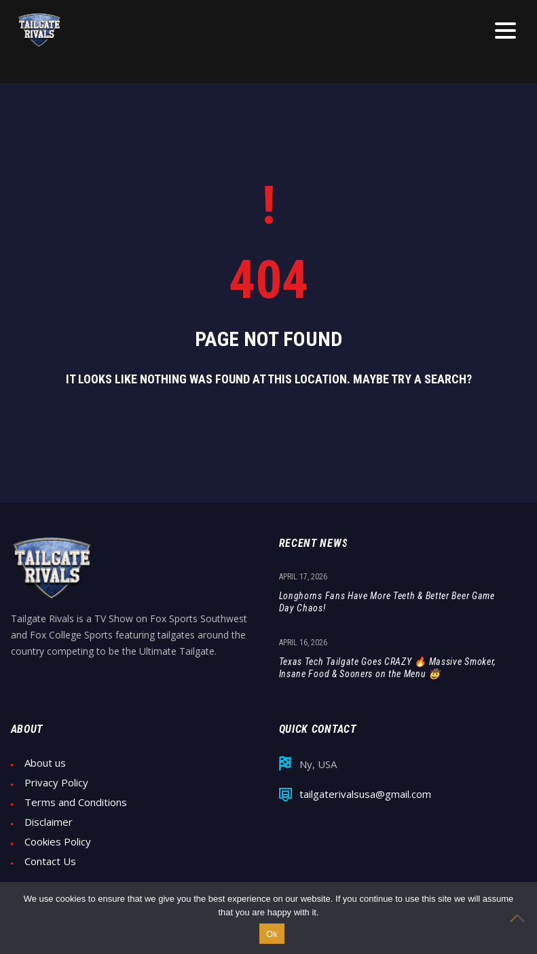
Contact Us (50, 861)
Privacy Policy (56, 782)
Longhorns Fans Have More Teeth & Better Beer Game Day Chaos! (387, 601)
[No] (520, 918)
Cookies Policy (57, 841)
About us (45, 763)
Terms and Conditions (75, 802)
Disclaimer (48, 822)
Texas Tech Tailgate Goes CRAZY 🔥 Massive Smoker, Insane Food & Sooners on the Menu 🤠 (388, 667)
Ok (272, 934)
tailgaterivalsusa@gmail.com (365, 794)
